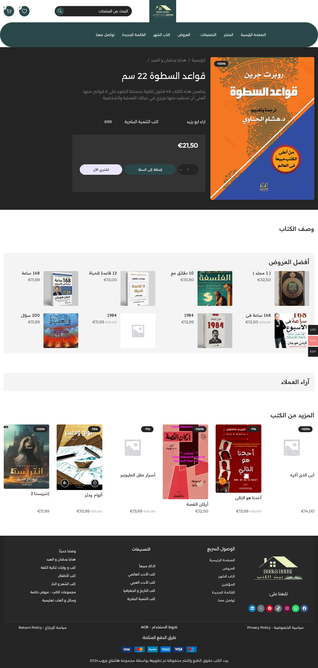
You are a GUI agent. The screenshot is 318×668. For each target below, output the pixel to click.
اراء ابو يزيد (196, 121)
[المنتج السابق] (16, 60)
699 (108, 121)
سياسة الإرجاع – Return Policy (43, 627)
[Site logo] (162, 10)
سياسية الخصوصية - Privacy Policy (275, 627)
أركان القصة (197, 504)
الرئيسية (198, 60)
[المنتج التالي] (6, 60)
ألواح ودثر (93, 494)
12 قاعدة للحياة (103, 273)
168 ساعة (31, 273)
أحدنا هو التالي (248, 497)
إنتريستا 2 (40, 493)
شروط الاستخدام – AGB (159, 627)
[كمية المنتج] (188, 169)
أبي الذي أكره (302, 474)
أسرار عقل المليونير (137, 474)
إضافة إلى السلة (150, 170)
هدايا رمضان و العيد (168, 60)
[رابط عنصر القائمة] (199, 568)
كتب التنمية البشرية (141, 121)
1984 (189, 315)
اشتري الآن (101, 170)
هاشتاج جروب (109, 660)
